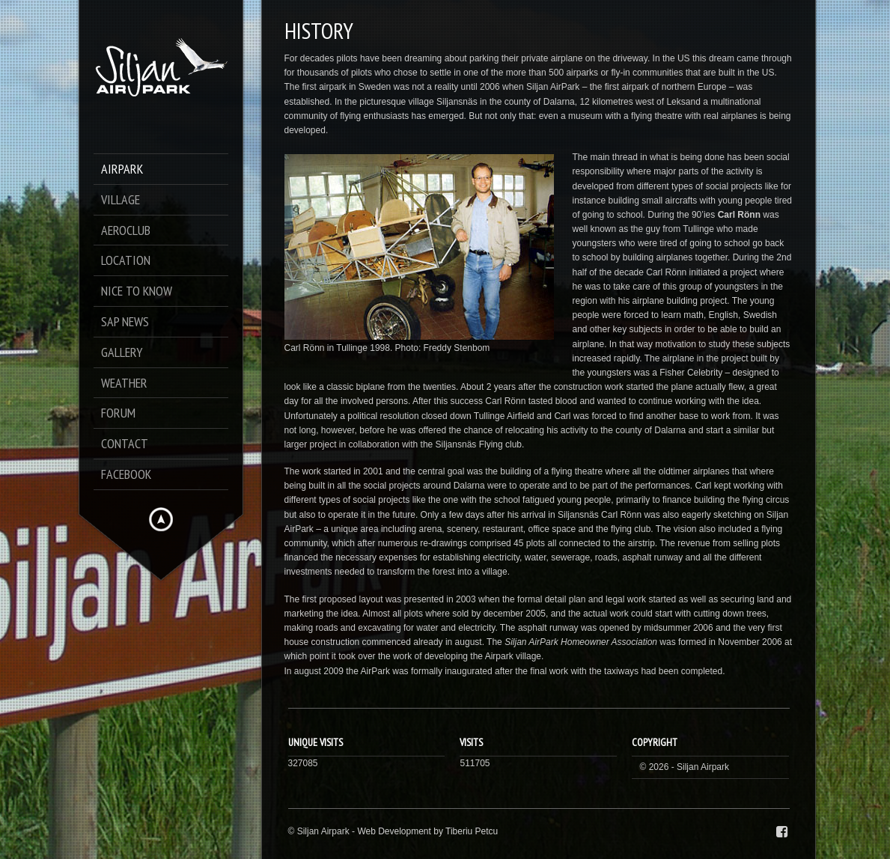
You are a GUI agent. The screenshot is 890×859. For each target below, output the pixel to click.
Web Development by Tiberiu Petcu (427, 831)
